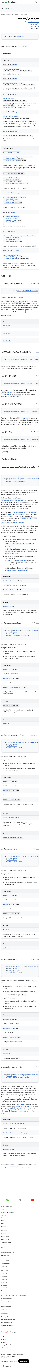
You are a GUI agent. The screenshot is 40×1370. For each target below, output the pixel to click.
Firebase (3, 1342)
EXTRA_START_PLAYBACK (10, 116)
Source (3, 1218)
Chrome (3, 1339)
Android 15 (4, 1274)
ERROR (16, 526)
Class (14, 183)
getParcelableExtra (12, 216)
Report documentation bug (8, 1319)
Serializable (15, 236)
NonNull (11, 152)
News (2, 1220)
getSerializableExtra (28, 236)
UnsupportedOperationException (13, 522)
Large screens (5, 1255)
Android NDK (5, 1309)
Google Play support (6, 1322)
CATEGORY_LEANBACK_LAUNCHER (12, 83)
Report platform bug (6, 1317)
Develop (16, 14)
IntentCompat (21, 36)
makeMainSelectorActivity (12, 255)
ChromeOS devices (6, 1261)
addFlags (23, 1111)
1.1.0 (37, 26)
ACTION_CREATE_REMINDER (11, 69)
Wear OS (3, 1258)
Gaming (3, 1234)
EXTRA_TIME (6, 135)
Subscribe (23, 1361)
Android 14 (4, 1276)
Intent (24, 46)
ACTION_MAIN (21, 1105)
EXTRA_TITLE (10, 301)
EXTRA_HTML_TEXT (8, 99)
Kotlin (31, 29)
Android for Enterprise (7, 1212)
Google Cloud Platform (7, 1345)
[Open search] (36, 2)
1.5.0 (37, 283)
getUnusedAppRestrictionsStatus (13, 500)
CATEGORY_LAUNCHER (22, 1107)
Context (15, 159)
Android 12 (4, 1282)
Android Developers (6, 14)
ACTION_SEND (10, 105)
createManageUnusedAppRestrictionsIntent (17, 157)
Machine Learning (6, 1236)
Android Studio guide (7, 1298)
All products (4, 1348)
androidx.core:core (33, 22)
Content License (14, 1166)
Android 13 (4, 1279)
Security (3, 1215)
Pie (2, 1291)
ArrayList (18, 193)
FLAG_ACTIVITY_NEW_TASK (13, 1109)
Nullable (12, 173)
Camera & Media (6, 1242)
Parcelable (20, 183)
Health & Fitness (5, 1239)
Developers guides (6, 1301)
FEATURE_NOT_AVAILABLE (15, 514)
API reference (7, 9)
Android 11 (4, 1285)
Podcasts (3, 1226)
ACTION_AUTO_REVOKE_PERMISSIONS (16, 561)
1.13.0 (37, 959)
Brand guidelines (18, 1354)
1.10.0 (37, 623)
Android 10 (4, 1288)
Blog (2, 1223)
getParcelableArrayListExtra (15, 197)
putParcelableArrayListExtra (12, 837)
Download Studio (6, 1306)
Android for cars (5, 1263)
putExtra (6, 723)
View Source (33, 24)
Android (3, 1209)
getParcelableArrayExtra (11, 178)
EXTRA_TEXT (7, 107)
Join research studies (7, 1325)
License (9, 1354)
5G (2, 1248)
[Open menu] (3, 2)
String (14, 64)
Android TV (4, 1266)
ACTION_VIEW (26, 121)
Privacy (3, 1245)
